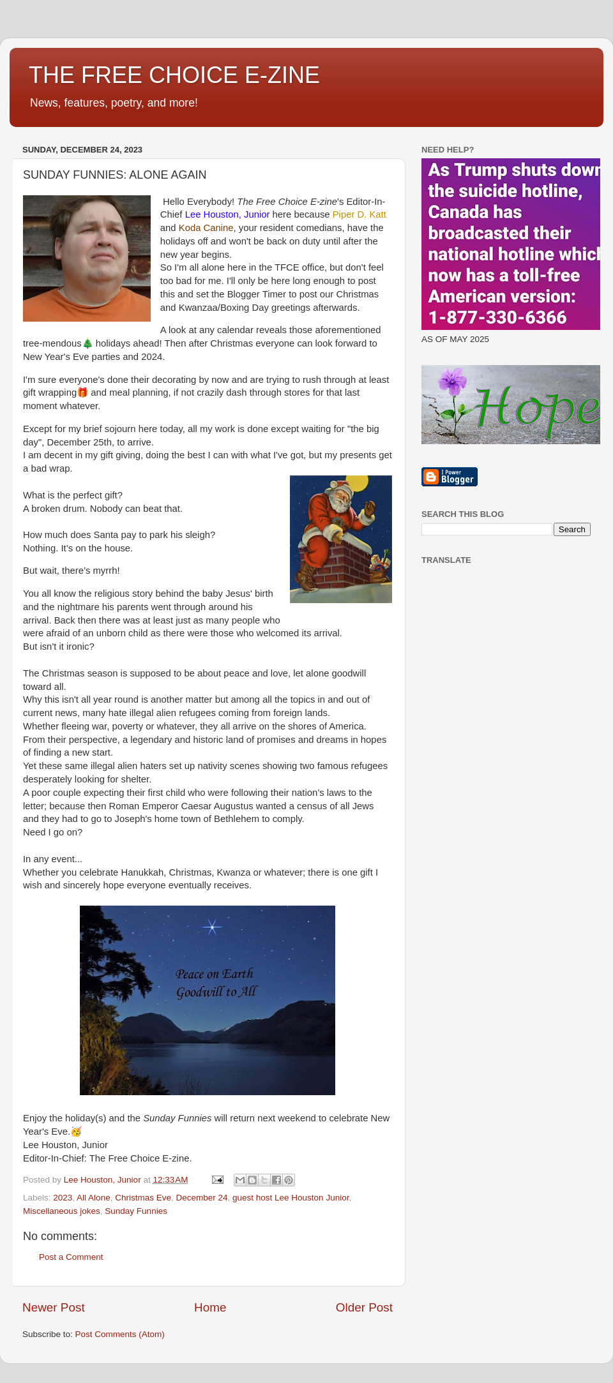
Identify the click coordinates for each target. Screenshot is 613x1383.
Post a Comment (71, 1257)
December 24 (201, 1197)
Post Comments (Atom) (120, 1334)
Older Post (364, 1307)
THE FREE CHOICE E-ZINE (174, 75)
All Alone (93, 1197)
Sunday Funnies (136, 1211)
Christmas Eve (143, 1197)
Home (210, 1307)
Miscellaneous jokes (61, 1211)
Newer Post (53, 1307)
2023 (62, 1197)
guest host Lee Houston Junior (290, 1197)
